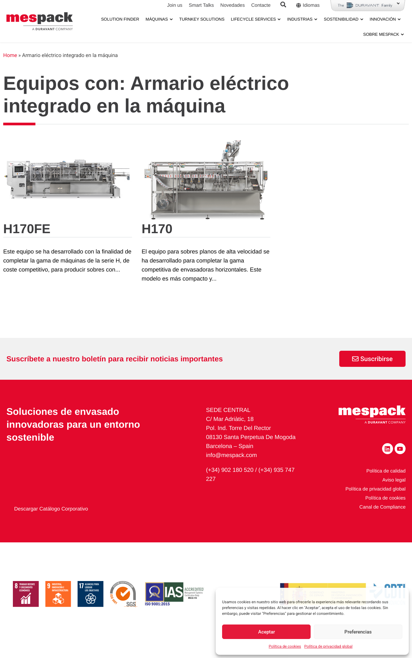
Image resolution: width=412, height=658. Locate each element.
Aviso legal (394, 492)
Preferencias (358, 632)
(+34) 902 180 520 (230, 482)
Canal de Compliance (383, 519)
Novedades (232, 5)
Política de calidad (386, 483)
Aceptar (266, 632)
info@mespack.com (231, 467)
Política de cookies (285, 646)
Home (10, 67)
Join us (175, 5)
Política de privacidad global (328, 646)
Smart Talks (201, 5)
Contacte (260, 5)
